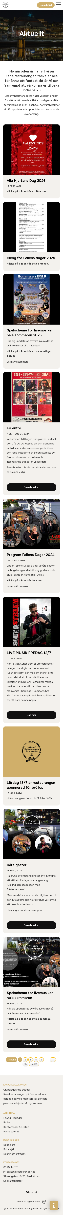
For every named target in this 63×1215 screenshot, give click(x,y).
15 (25, 1064)
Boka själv (9, 1149)
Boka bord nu (31, 487)
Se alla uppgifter (12, 1181)
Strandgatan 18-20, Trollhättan (21, 1176)
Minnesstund (11, 1131)
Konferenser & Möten (16, 1127)
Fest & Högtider (12, 1118)
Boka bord (46, 5)
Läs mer (31, 715)
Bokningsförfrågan (14, 1154)
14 (53, 1059)
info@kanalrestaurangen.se (19, 1171)
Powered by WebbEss (31, 1202)
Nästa (34, 1064)
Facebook (31, 1192)
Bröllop (7, 1122)
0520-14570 (10, 1167)
